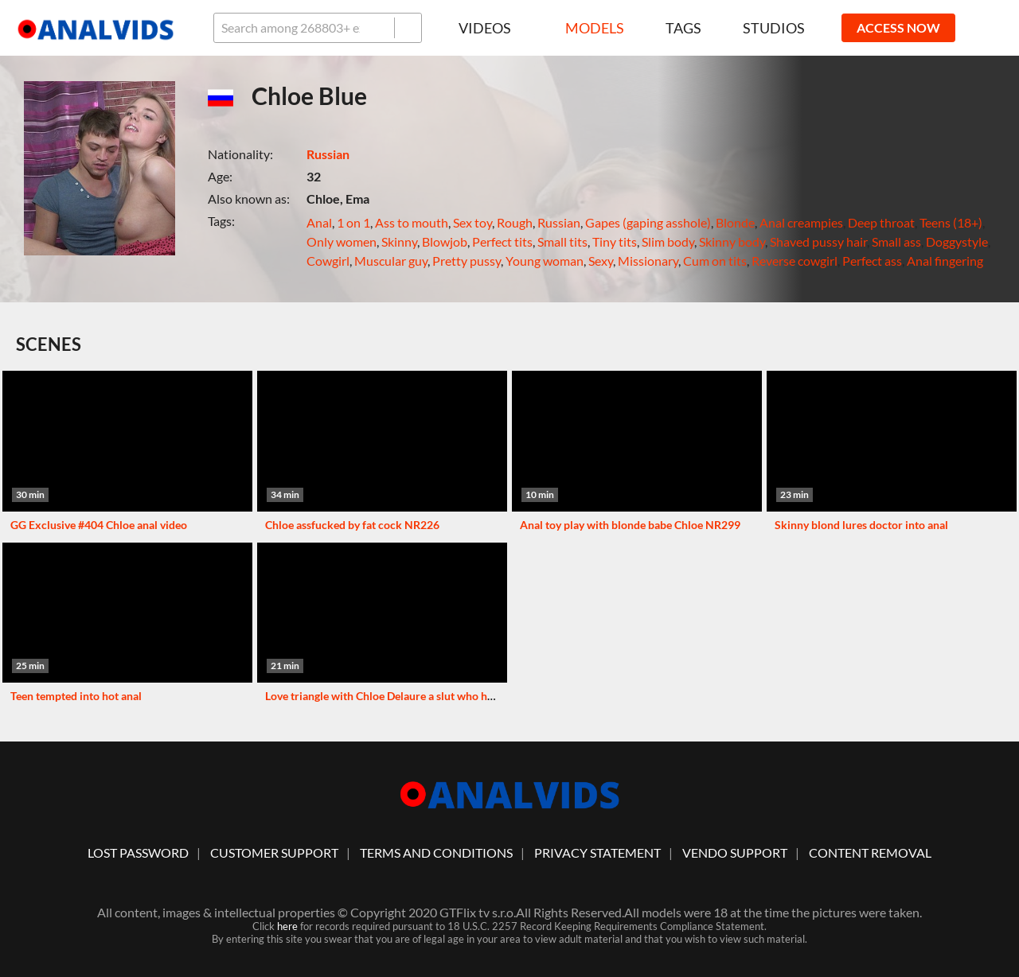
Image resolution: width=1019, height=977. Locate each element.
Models (594, 28)
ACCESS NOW (898, 27)
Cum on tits (715, 260)
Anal (319, 222)
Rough (515, 222)
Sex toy (472, 222)
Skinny (399, 241)
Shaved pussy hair (818, 241)
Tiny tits (614, 241)
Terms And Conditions (436, 852)
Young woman (545, 260)
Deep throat (881, 222)
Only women (341, 241)
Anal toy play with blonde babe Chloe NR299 (630, 524)
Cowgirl (327, 260)
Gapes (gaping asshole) (648, 222)
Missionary (648, 260)
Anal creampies (801, 222)
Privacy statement (597, 852)
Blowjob (444, 241)
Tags (683, 28)
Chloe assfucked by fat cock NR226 (352, 524)
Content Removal (870, 852)
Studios (774, 28)
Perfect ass (872, 260)
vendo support (734, 852)
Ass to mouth (411, 222)
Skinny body (732, 241)
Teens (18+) (950, 222)
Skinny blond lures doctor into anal (861, 524)
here (287, 926)
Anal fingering (945, 260)
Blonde (735, 222)
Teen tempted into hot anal (76, 696)
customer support (274, 852)
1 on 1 (353, 222)
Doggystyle (957, 241)
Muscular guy (391, 260)
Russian (327, 154)
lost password (138, 852)
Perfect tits (502, 241)
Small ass (896, 241)
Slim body (668, 241)
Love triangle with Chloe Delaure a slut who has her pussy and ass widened (447, 696)
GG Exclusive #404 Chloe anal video (98, 524)
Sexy (600, 260)
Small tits (562, 241)
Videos (491, 28)
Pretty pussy (466, 260)
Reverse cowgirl (794, 260)
